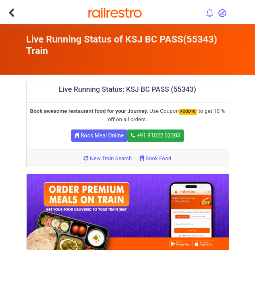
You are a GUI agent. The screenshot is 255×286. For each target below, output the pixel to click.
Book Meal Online (99, 135)
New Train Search (108, 158)
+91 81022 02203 (155, 135)
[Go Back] (11, 12)
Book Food (155, 158)
